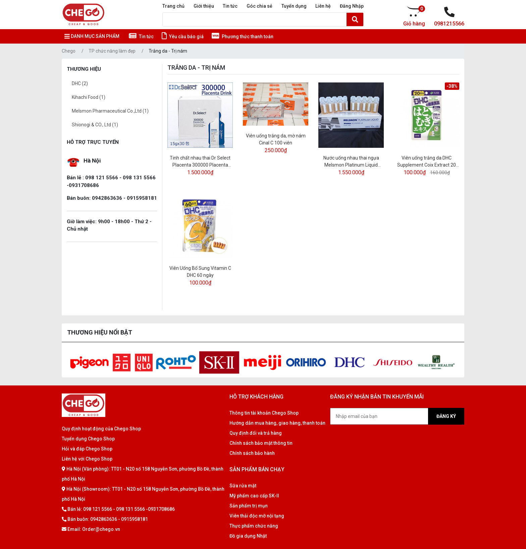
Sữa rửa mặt (242, 485)
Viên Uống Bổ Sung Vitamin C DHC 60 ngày (200, 271)
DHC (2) (80, 83)
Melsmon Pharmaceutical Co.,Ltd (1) (110, 111)
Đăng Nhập (352, 6)
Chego (68, 51)
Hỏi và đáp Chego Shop (87, 448)
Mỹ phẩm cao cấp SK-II (254, 495)
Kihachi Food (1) (88, 97)
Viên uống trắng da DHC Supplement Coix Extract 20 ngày (426, 162)
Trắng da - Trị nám (168, 51)
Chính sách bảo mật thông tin (261, 443)
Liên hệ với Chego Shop (87, 459)
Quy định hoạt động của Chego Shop (101, 428)
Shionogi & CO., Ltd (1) (95, 124)
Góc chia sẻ (259, 6)
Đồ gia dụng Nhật (248, 536)
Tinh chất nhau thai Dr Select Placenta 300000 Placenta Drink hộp (200, 162)
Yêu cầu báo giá (183, 36)
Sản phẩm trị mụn (248, 505)
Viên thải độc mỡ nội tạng (256, 515)
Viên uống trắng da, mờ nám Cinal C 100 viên (276, 139)
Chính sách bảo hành (252, 453)
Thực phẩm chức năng (253, 526)
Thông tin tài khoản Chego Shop (264, 413)
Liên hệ (323, 6)
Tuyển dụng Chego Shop (88, 438)
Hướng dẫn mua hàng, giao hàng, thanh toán (277, 423)
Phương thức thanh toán (242, 36)
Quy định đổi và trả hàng (255, 433)
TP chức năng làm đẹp (112, 51)
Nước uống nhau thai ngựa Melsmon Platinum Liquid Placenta (351, 162)
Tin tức (230, 6)
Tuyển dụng (294, 6)
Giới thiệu (204, 6)
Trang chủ (173, 6)
